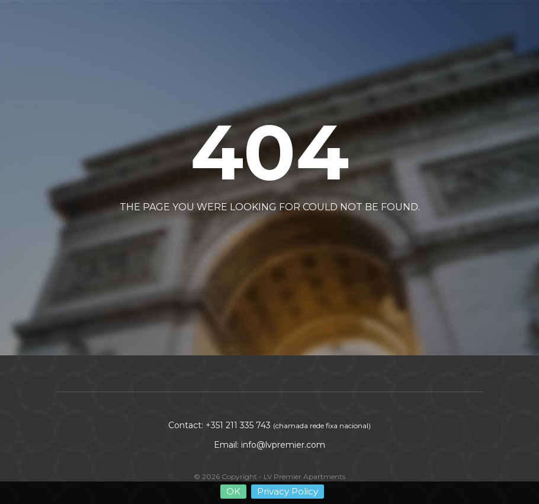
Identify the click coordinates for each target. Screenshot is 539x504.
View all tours (316, 243)
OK (233, 493)
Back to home (220, 243)
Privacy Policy (287, 493)
